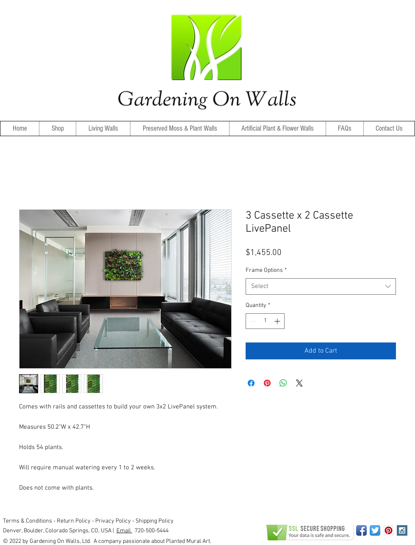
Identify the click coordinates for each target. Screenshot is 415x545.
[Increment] (278, 321)
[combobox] (321, 286)
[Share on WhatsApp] (283, 383)
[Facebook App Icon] (361, 530)
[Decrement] (252, 321)
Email (124, 530)
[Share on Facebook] (251, 383)
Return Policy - (76, 521)
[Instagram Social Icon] (402, 530)
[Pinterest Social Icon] (388, 530)
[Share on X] (299, 383)
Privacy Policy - (115, 521)
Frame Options (266, 270)
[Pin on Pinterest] (267, 383)
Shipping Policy (155, 521)
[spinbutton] (265, 321)
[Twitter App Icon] (375, 530)
